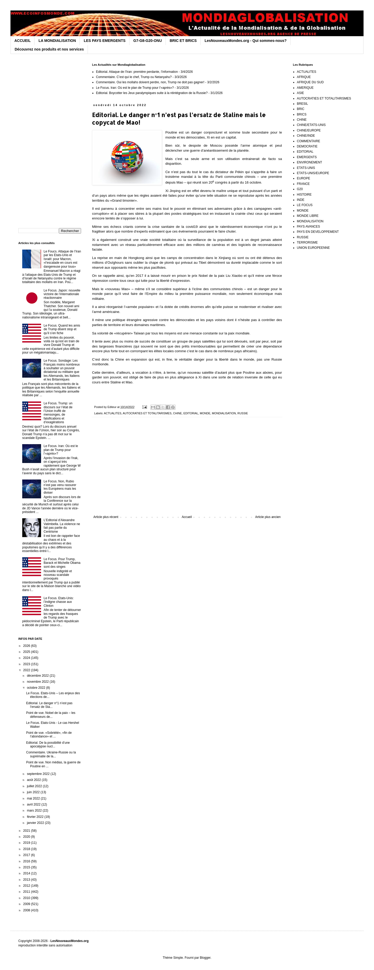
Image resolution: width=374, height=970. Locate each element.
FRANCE (303, 184)
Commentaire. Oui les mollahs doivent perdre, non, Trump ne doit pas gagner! (150, 82)
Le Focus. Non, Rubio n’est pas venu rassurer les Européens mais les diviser (60, 487)
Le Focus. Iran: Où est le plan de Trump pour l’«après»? (135, 88)
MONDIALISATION (224, 413)
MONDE (205, 413)
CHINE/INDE (306, 135)
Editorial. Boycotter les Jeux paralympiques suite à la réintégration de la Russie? (152, 93)
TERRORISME (307, 242)
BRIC (300, 109)
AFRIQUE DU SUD (310, 82)
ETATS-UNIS (306, 168)
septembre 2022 (38, 774)
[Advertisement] (187, 472)
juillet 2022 (35, 786)
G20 (300, 189)
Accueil (187, 517)
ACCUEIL (22, 40)
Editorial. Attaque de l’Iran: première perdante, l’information (137, 72)
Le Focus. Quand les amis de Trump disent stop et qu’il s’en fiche (62, 329)
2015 (27, 867)
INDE (300, 200)
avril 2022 (34, 804)
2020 (27, 837)
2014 (27, 873)
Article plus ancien (268, 517)
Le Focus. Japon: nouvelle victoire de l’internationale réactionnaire (62, 294)
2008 (27, 910)
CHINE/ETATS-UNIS (311, 125)
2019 (27, 843)
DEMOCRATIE (307, 146)
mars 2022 (35, 810)
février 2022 (35, 817)
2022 (27, 670)
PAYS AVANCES (308, 226)
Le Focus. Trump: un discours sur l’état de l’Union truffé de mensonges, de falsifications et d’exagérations (58, 412)
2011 (27, 892)
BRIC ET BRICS (183, 40)
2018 (27, 849)
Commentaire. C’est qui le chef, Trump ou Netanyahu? (134, 77)
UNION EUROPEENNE (313, 248)
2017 (27, 855)
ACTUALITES (112, 413)
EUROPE (303, 178)
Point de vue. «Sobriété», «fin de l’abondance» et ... (49, 734)
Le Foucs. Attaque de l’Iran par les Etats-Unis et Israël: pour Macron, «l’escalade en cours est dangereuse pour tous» (62, 259)
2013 (27, 879)
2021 (27, 831)
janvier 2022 (36, 823)
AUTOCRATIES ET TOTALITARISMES (147, 413)
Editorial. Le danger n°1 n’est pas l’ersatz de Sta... (49, 705)
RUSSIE (242, 413)
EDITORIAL (190, 413)
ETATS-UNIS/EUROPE (313, 173)
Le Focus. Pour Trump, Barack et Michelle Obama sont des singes (62, 563)
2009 (27, 904)
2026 (27, 646)
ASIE (300, 93)
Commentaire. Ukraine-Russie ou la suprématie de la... (51, 754)
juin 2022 (34, 792)
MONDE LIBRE (308, 216)
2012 (27, 886)
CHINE (177, 413)
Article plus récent (105, 517)
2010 (27, 898)
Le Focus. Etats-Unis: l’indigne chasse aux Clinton (59, 602)
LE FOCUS (305, 205)
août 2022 (34, 780)
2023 (27, 664)
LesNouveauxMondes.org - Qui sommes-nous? (246, 40)
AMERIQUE (305, 88)
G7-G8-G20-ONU (147, 40)
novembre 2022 (38, 682)
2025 (27, 652)
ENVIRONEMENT (309, 162)
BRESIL (302, 104)
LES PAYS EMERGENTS (104, 40)
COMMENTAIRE (308, 141)
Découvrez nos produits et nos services (49, 49)
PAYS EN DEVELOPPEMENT (318, 232)
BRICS (302, 114)
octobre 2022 (36, 688)
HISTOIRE (304, 194)
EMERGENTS (307, 157)
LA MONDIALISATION (57, 40)
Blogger (205, 958)
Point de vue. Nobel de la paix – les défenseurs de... (50, 714)
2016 (27, 861)
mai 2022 (34, 798)
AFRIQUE (304, 77)
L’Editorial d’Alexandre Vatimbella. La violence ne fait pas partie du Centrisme (62, 525)
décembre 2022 (38, 675)
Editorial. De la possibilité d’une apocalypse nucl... (48, 744)
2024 (27, 658)
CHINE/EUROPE (309, 130)
